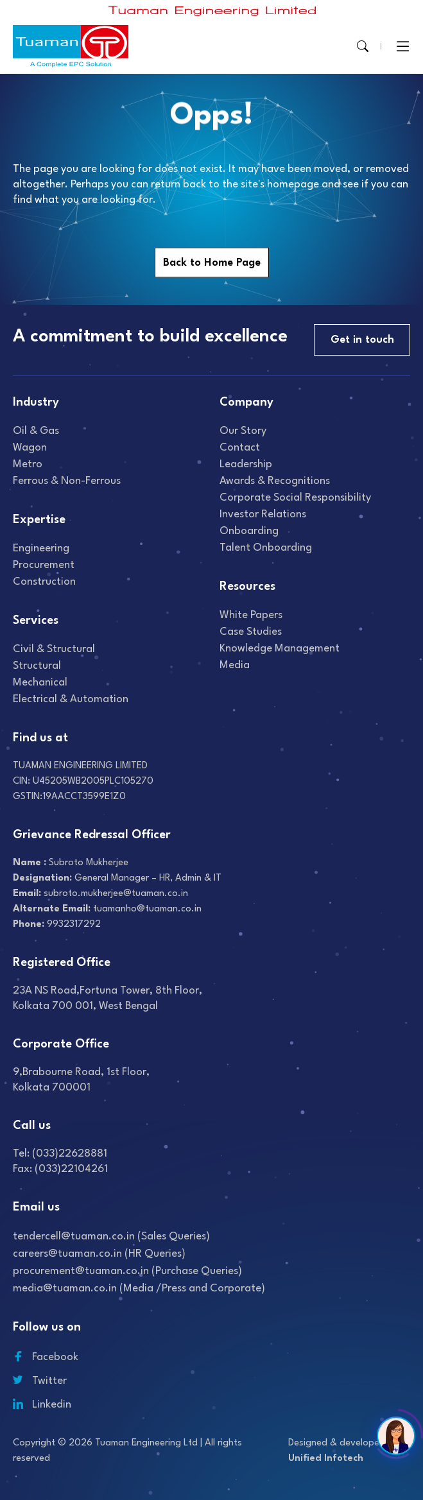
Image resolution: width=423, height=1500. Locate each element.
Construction (44, 581)
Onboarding (249, 531)
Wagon (30, 447)
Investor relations (263, 514)
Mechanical (40, 682)
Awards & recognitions (275, 481)
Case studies (251, 631)
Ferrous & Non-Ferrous (67, 481)
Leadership (246, 464)
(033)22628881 (69, 1153)
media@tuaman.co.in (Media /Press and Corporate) (139, 1288)
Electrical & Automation (70, 699)
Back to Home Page (212, 262)
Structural (37, 665)
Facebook (45, 1357)
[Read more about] (212, 10)
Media (235, 665)
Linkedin (42, 1405)
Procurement (43, 565)
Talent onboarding (266, 547)
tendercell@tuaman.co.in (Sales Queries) (111, 1236)
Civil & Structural (54, 649)
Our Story (243, 431)
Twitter (40, 1381)
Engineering (41, 548)
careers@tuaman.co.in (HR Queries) (99, 1253)
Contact (240, 447)
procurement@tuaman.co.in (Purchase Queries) (127, 1271)
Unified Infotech (325, 1458)
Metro (27, 464)
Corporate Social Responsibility (295, 497)
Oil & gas (36, 431)
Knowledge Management (280, 648)
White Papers (251, 615)
